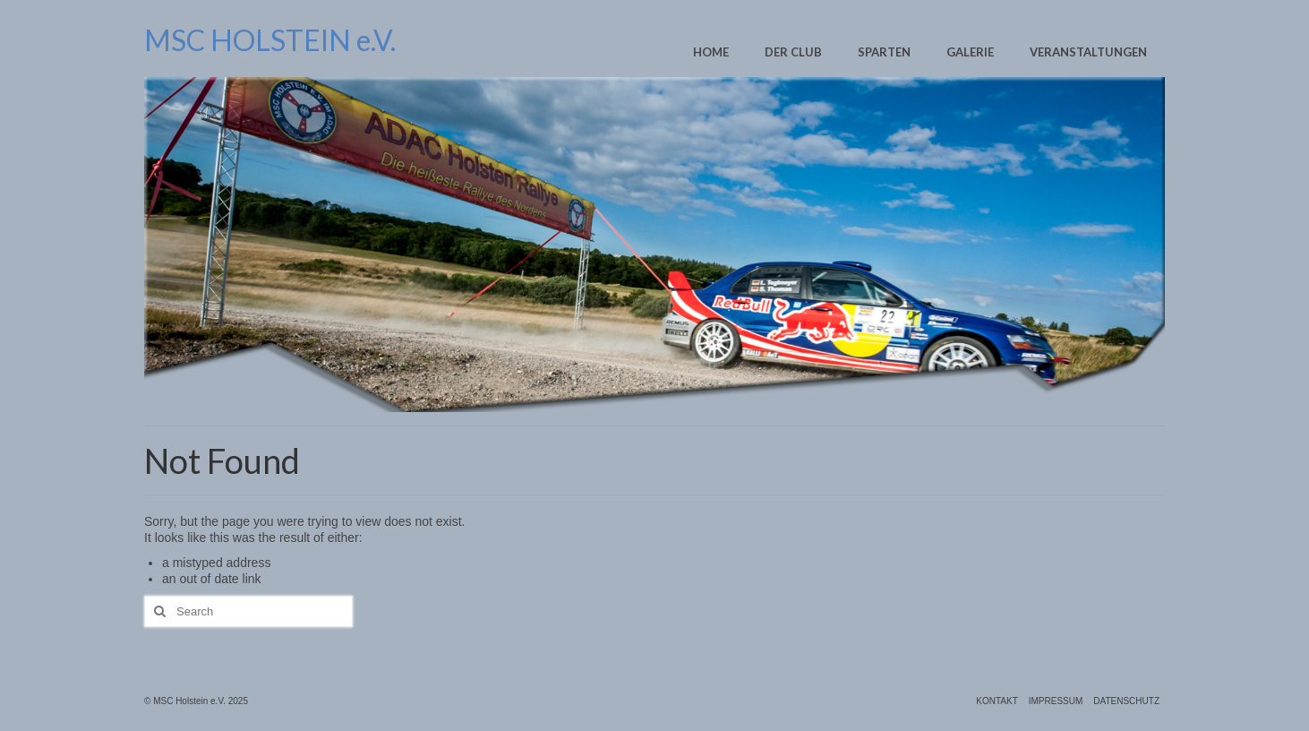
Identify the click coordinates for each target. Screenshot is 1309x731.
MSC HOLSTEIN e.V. (270, 39)
